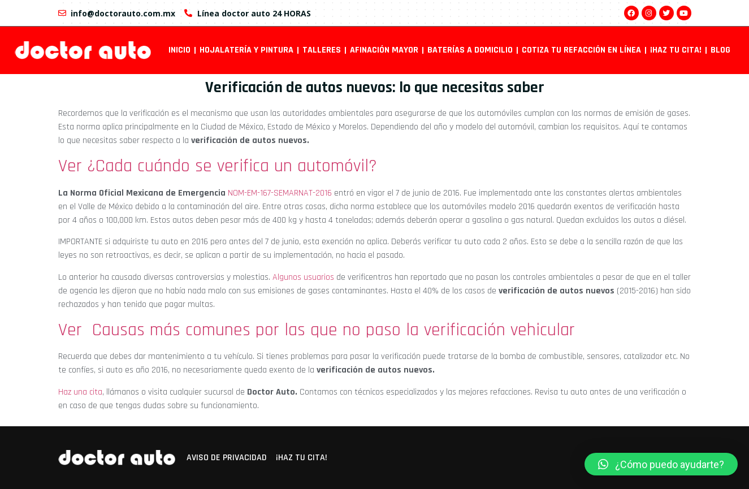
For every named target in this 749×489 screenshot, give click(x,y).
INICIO (179, 50)
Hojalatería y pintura (246, 50)
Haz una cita (80, 392)
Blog (720, 50)
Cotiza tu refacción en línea (581, 50)
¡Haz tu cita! (676, 50)
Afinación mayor (384, 50)
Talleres (321, 50)
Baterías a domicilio (470, 50)
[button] (661, 464)
